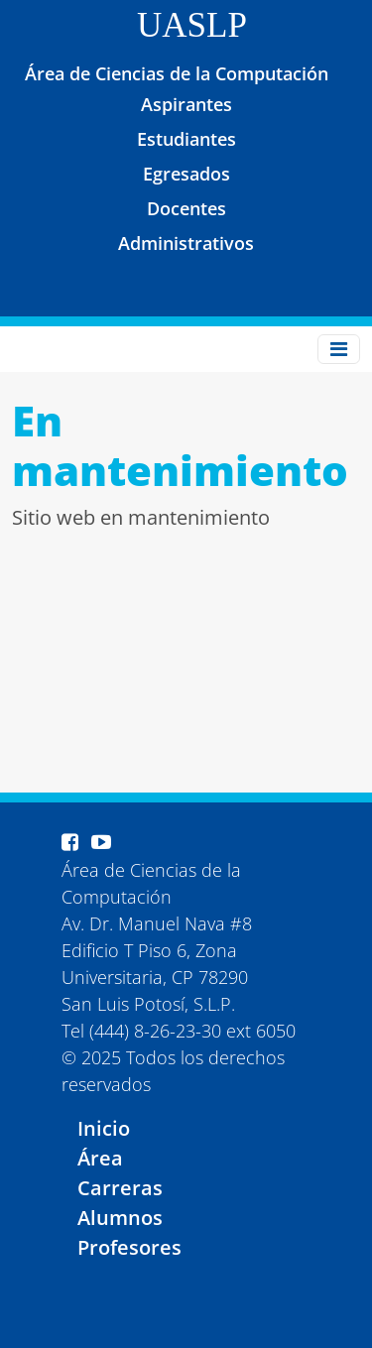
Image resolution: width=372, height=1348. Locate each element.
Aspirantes (186, 104)
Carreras (120, 1187)
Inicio (103, 1128)
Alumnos (120, 1217)
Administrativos (186, 243)
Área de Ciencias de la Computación (176, 73)
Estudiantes (186, 139)
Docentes (186, 208)
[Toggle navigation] (338, 349)
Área (100, 1158)
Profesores (129, 1247)
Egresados (186, 173)
